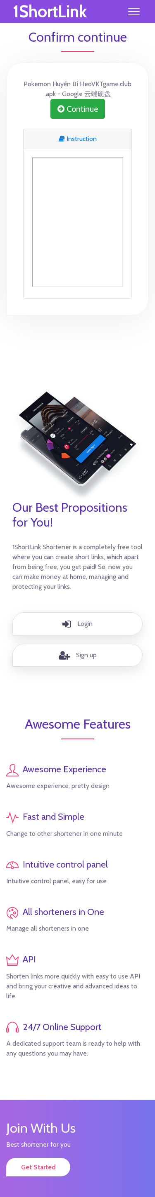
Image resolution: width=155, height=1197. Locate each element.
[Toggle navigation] (134, 11)
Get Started (38, 1167)
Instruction (78, 139)
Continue (77, 109)
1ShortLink (50, 11)
